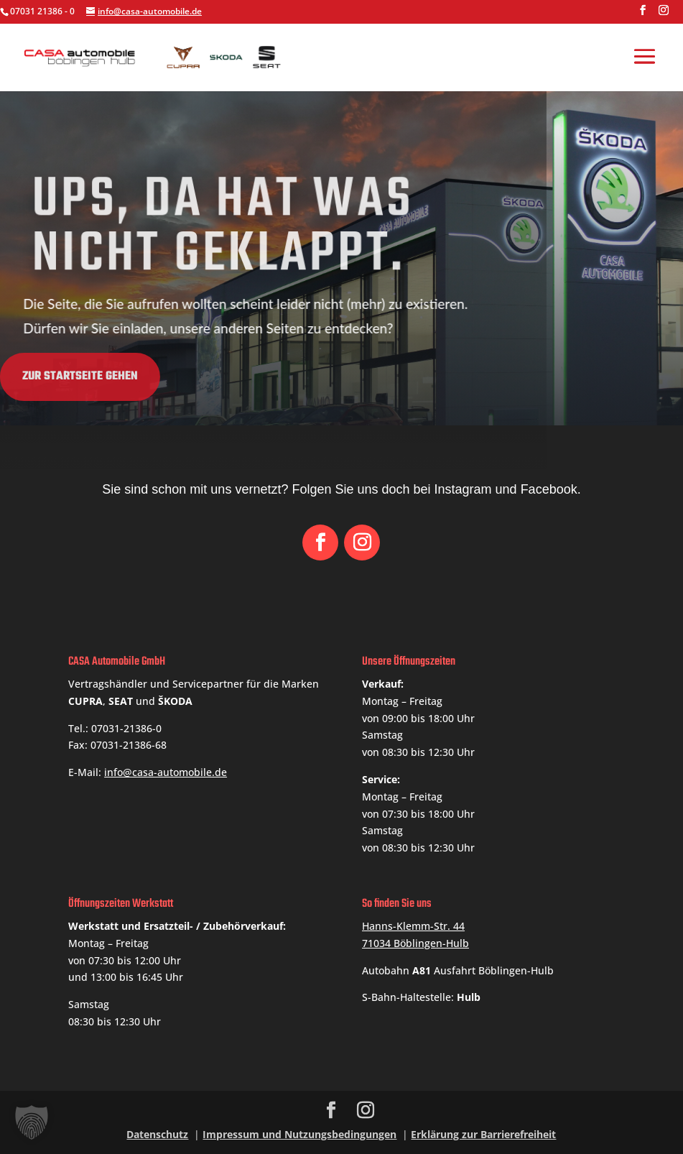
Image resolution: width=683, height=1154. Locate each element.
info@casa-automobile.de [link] (165, 772)
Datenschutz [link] (157, 1134)
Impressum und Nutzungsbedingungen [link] (299, 1134)
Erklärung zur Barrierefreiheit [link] (483, 1134)
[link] (157, 56)
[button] (643, 14)
